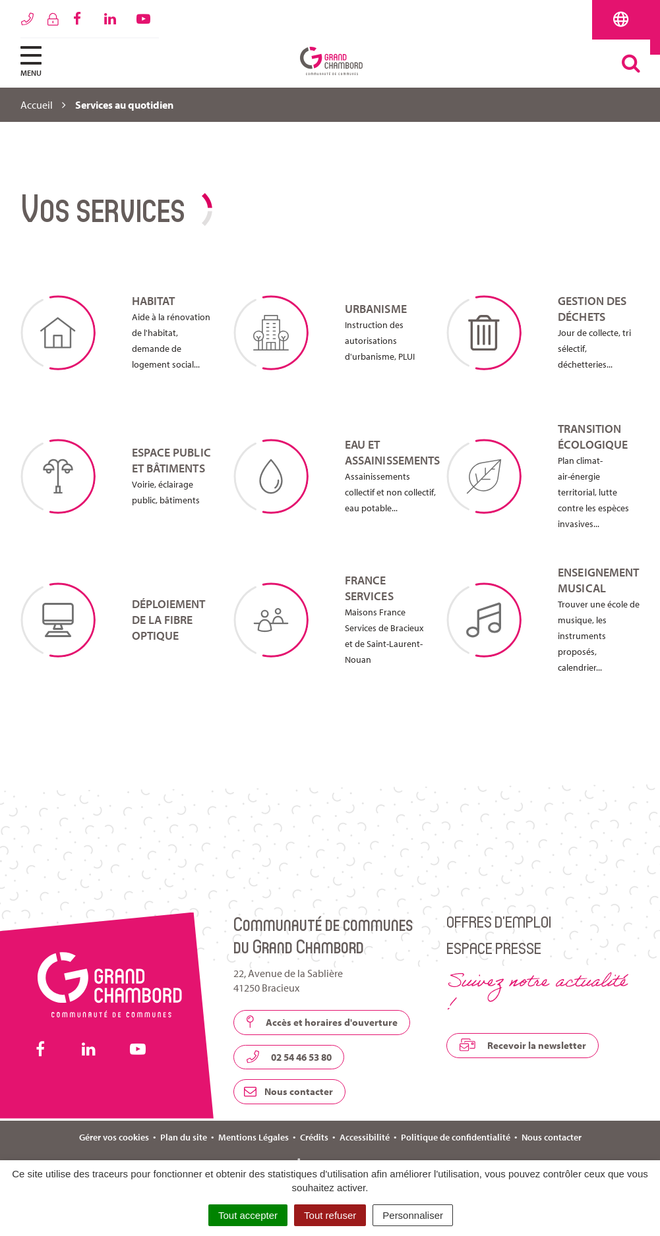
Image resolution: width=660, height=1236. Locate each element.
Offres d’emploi (498, 921)
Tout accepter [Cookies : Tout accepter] (248, 1215)
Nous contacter (288, 1091)
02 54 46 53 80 (289, 1056)
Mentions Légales (253, 1137)
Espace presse (493, 947)
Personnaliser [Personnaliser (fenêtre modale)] (412, 1215)
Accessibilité (365, 1137)
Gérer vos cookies (114, 1137)
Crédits (314, 1137)
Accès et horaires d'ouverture (322, 1021)
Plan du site (183, 1137)
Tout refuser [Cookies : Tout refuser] (330, 1215)
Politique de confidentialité (455, 1137)
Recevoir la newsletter (522, 1045)
